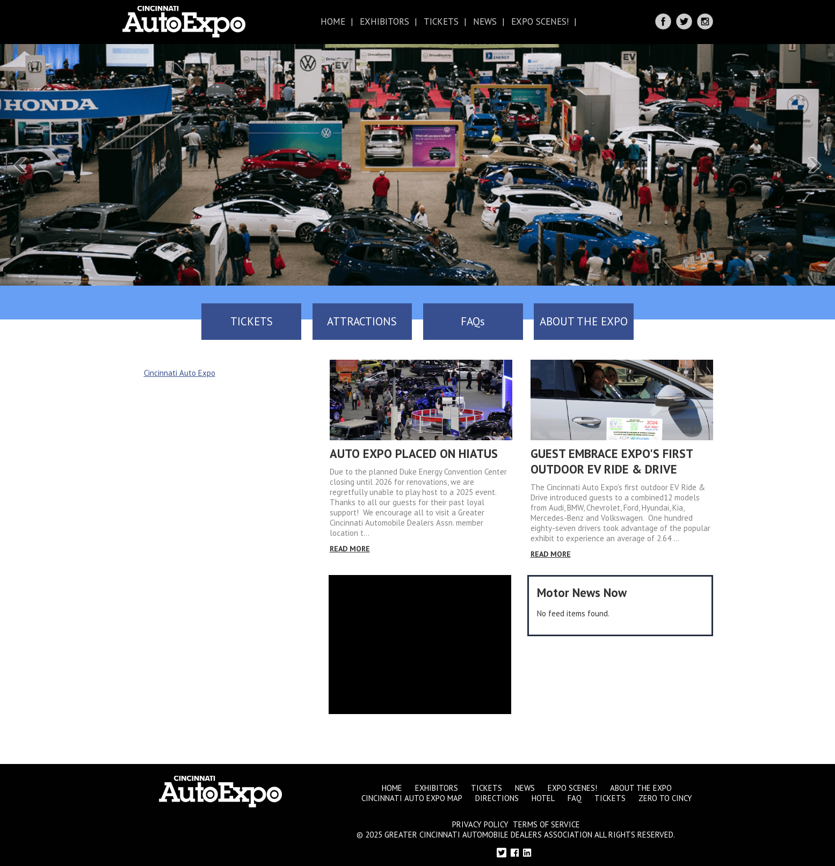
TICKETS (196, 321)
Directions (497, 794)
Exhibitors (384, 21)
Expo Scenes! (540, 21)
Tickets (441, 21)
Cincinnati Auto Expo (179, 369)
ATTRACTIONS (344, 321)
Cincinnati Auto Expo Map (411, 794)
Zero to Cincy (665, 794)
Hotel (543, 794)
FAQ (575, 794)
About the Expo (641, 784)
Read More (350, 545)
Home (333, 21)
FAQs (492, 321)
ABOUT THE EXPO (639, 321)
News (485, 21)
